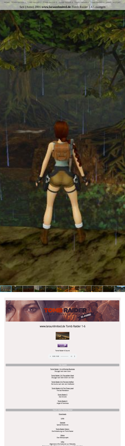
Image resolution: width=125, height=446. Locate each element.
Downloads (21, 402)
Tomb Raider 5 (82, 2)
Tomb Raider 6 (97, 2)
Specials (21, 410)
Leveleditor (21, 440)
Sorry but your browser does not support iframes (81, 412)
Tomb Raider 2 (34, 2)
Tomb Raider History (21, 417)
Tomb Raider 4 (66, 2)
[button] (1, 142)
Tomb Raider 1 (19, 2)
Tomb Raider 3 (50, 2)
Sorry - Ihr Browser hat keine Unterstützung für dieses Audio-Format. (21, 344)
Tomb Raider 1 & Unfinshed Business (21, 357)
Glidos (21, 423)
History (117, 2)
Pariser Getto (46, 399)
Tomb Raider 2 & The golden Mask (21, 363)
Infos (21, 430)
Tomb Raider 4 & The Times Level (21, 376)
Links (108, 2)
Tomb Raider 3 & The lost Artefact (21, 370)
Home (7, 2)
